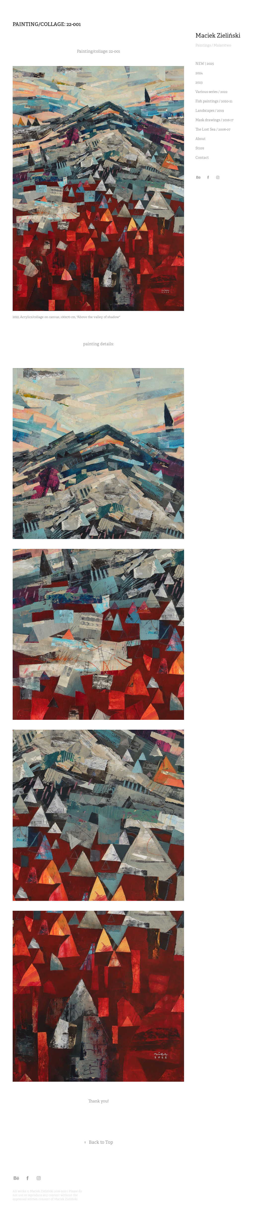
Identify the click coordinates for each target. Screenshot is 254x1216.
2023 (199, 82)
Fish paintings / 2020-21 (213, 101)
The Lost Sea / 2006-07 (212, 129)
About (200, 139)
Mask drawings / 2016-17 (214, 120)
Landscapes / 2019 (209, 110)
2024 (199, 73)
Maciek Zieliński (217, 35)
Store (199, 148)
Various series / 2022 (211, 92)
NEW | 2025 (204, 63)
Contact (202, 157)
